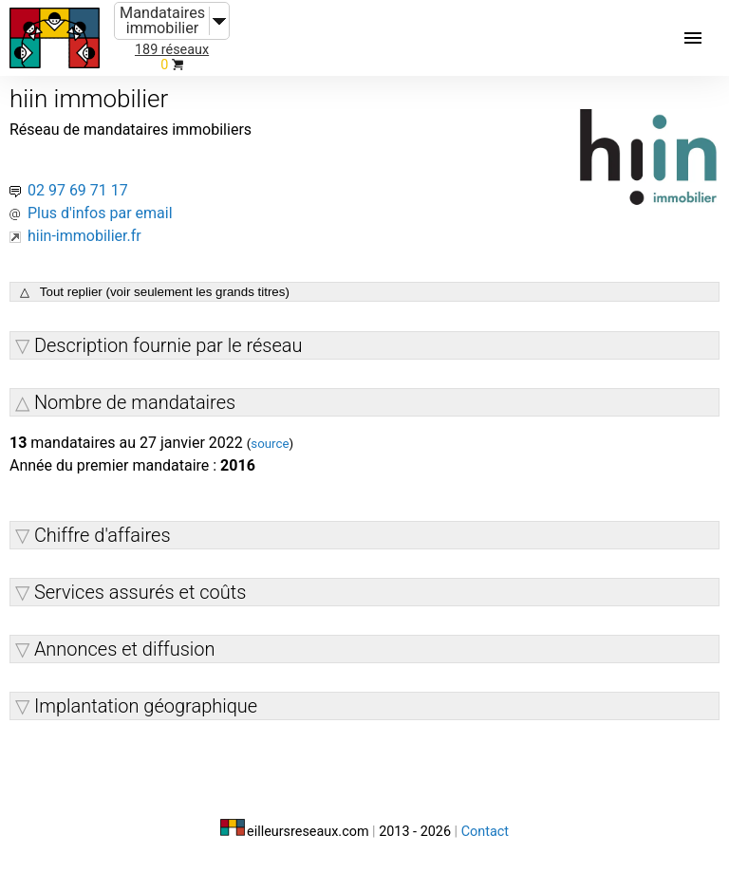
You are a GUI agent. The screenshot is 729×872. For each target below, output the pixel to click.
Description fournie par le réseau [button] (168, 345)
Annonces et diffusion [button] (124, 649)
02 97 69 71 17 (78, 190)
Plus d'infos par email (100, 213)
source (270, 443)
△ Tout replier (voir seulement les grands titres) (155, 292)
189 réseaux (172, 50)
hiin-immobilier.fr (84, 236)
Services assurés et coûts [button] (140, 592)
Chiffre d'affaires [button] (102, 535)
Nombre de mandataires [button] (134, 402)
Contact (485, 832)
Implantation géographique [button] (145, 706)
